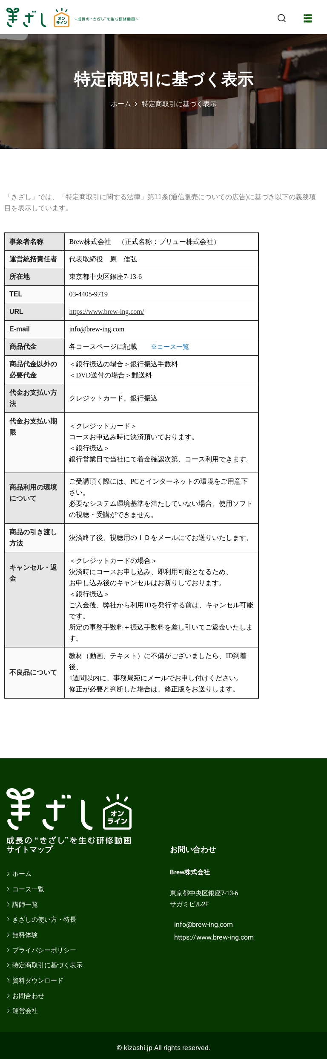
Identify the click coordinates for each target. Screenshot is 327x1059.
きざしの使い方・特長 (44, 919)
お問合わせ (28, 996)
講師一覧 (25, 904)
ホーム (121, 104)
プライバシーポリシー (44, 950)
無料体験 (25, 935)
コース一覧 (28, 889)
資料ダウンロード (37, 980)
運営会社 (25, 1010)
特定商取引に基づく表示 (47, 965)
